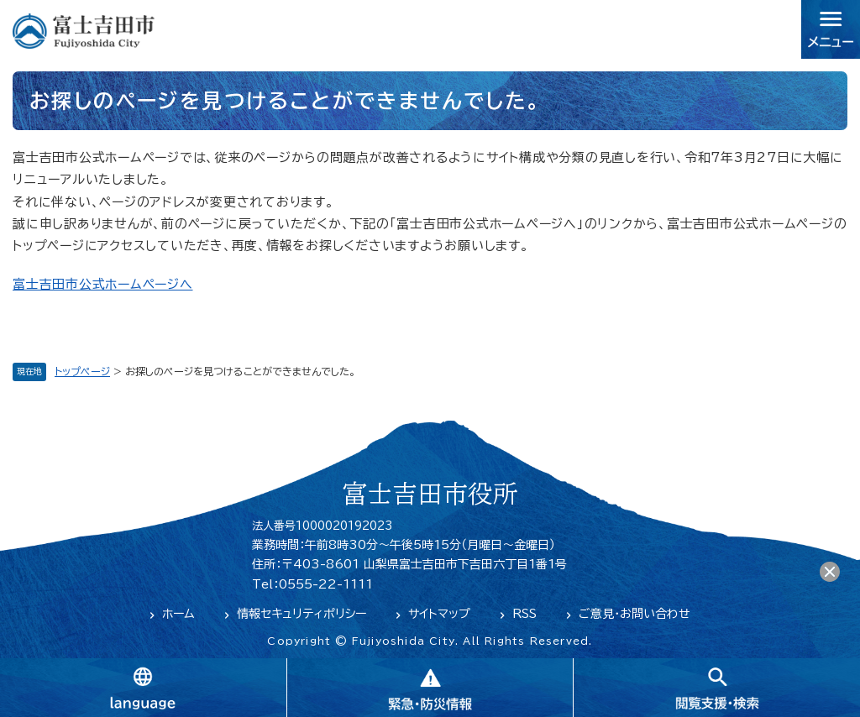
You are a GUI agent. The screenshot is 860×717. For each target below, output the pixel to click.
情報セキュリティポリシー (301, 614)
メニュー (830, 29)
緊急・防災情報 (430, 687)
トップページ (82, 371)
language (143, 687)
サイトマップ (439, 614)
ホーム (178, 614)
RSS (524, 614)
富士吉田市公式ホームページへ (103, 284)
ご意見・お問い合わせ (634, 614)
